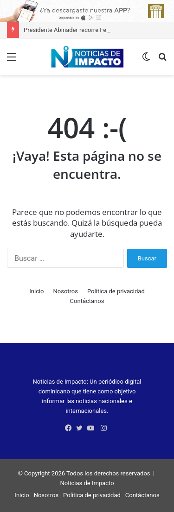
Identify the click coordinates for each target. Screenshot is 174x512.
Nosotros (65, 291)
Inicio (36, 291)
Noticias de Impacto (87, 483)
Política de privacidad (116, 291)
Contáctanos (87, 300)
